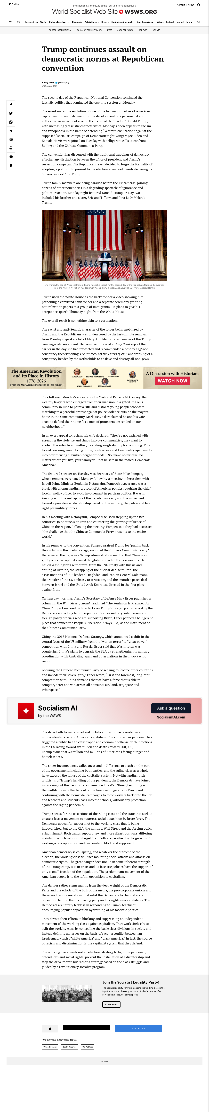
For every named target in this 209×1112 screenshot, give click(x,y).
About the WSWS (125, 30)
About (191, 4)
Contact (181, 4)
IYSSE (109, 30)
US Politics (87, 1047)
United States (50, 1047)
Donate (156, 30)
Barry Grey (48, 82)
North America (70, 1047)
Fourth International (60, 30)
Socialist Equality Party (89, 30)
